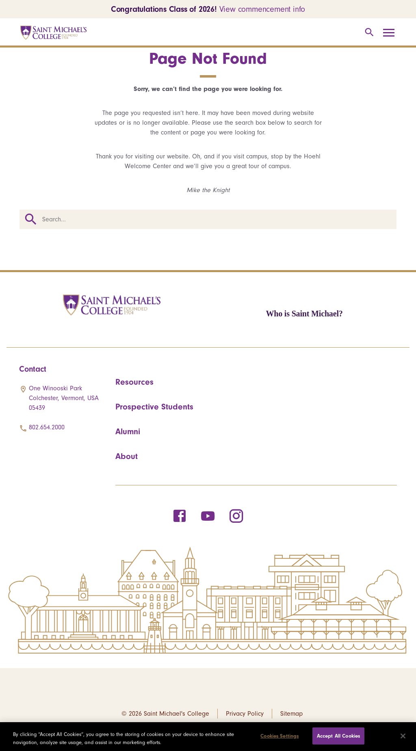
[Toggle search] (368, 32)
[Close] (403, 736)
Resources (134, 382)
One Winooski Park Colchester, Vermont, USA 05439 (64, 398)
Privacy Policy (245, 713)
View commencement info (262, 9)
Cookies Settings (279, 736)
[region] (208, 736)
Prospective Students (154, 406)
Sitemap (291, 713)
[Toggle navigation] (391, 32)
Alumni (127, 431)
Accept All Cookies (338, 736)
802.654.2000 (47, 427)
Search (31, 219)
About (126, 456)
